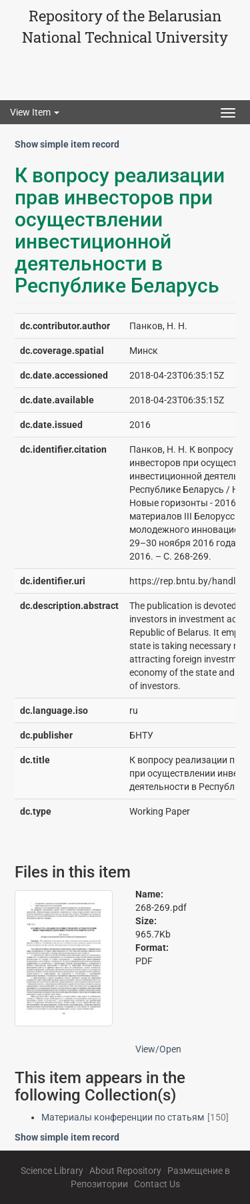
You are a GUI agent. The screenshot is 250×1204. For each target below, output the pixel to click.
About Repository (125, 1170)
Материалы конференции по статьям (122, 1117)
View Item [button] (34, 112)
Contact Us (157, 1184)
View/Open (158, 1049)
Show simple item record (67, 144)
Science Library (52, 1170)
